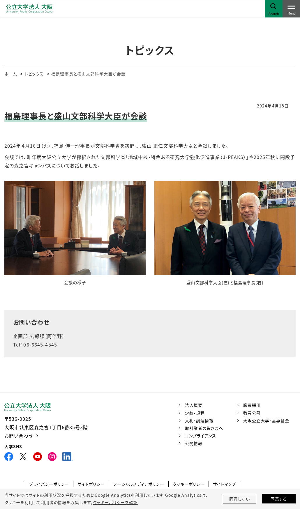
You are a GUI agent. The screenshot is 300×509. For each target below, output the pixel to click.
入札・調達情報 (199, 420)
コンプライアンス (200, 436)
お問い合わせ (18, 435)
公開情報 (193, 443)
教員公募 (252, 413)
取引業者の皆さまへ (204, 428)
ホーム (10, 74)
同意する (279, 499)
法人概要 (193, 405)
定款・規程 (195, 413)
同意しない (239, 499)
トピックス (34, 74)
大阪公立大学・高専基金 (266, 420)
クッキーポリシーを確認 (115, 502)
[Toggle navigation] (291, 8)
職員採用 (252, 405)
